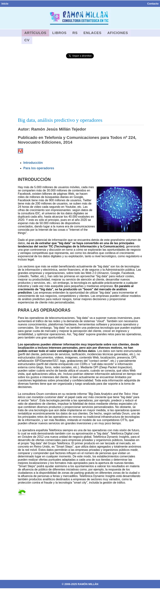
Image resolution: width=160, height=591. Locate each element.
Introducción (33, 163)
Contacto (153, 3)
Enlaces (93, 33)
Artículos (35, 33)
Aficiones (117, 33)
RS (75, 33)
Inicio (4, 3)
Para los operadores (38, 168)
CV (27, 40)
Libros (59, 33)
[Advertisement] (80, 88)
